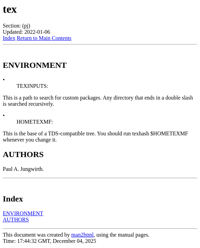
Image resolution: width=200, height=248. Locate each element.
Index (9, 38)
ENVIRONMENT (23, 213)
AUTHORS (16, 220)
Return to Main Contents (44, 38)
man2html (82, 235)
